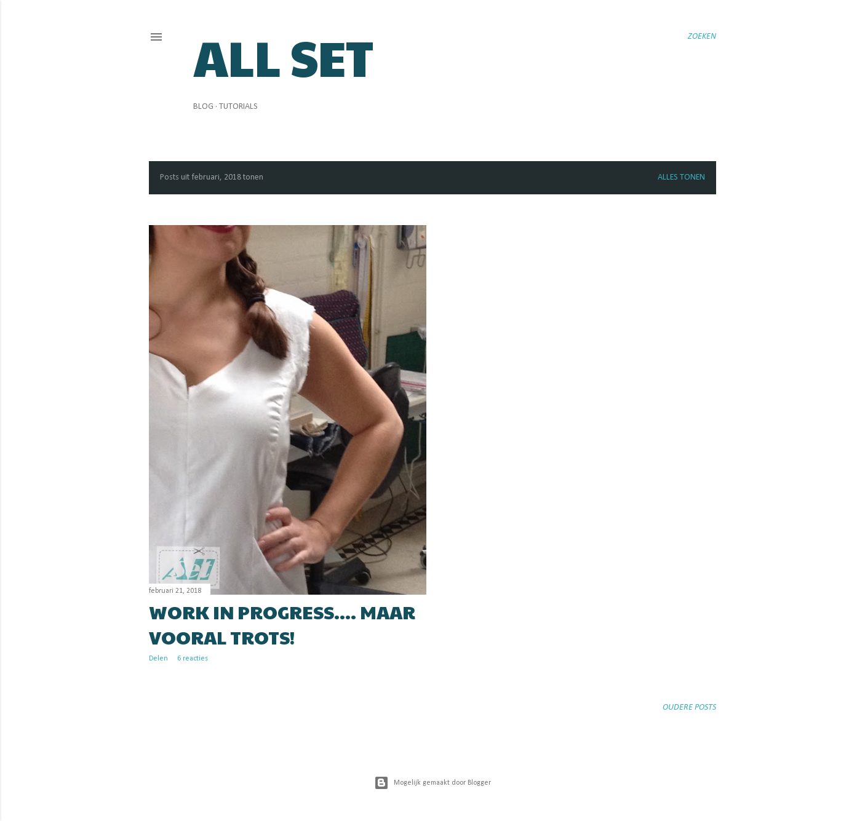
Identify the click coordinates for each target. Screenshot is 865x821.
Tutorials (238, 106)
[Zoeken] (702, 37)
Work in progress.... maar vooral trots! (282, 624)
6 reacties (192, 658)
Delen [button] (158, 658)
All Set (283, 56)
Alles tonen (681, 177)
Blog (203, 106)
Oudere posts (689, 707)
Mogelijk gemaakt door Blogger (432, 782)
